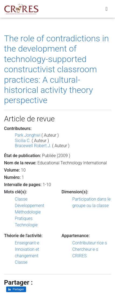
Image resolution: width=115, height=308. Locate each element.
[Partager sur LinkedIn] (16, 289)
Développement (29, 205)
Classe (21, 199)
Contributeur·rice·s (89, 242)
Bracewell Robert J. (33, 145)
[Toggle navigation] (106, 9)
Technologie (26, 224)
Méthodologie (28, 212)
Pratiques (24, 218)
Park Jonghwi (27, 135)
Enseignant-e (27, 242)
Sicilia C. (23, 140)
